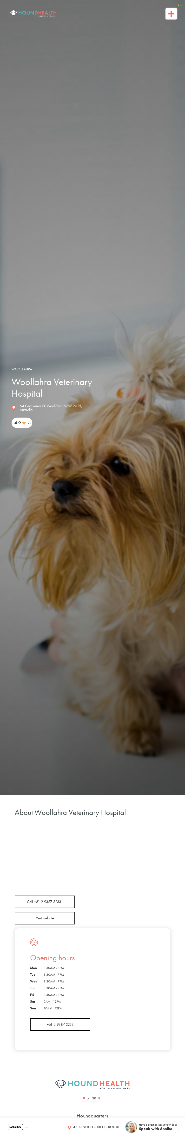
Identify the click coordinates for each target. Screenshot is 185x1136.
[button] (152, 1127)
